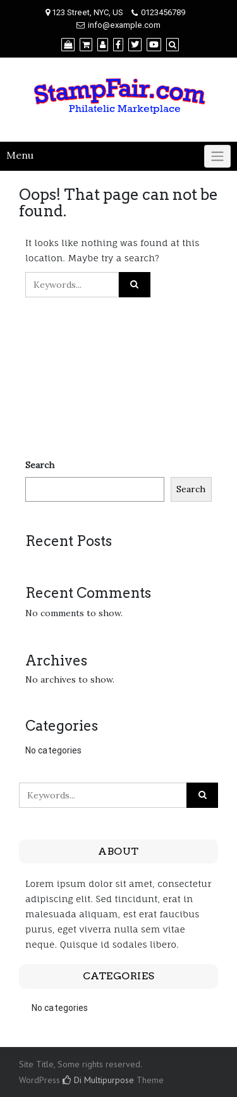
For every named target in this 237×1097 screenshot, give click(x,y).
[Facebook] (118, 44)
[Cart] (86, 44)
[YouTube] (154, 44)
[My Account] (102, 44)
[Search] (172, 44)
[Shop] (68, 44)
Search (39, 465)
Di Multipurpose (98, 1080)
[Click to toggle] (217, 156)
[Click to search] (134, 284)
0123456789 (163, 12)
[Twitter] (135, 44)
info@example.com (124, 25)
